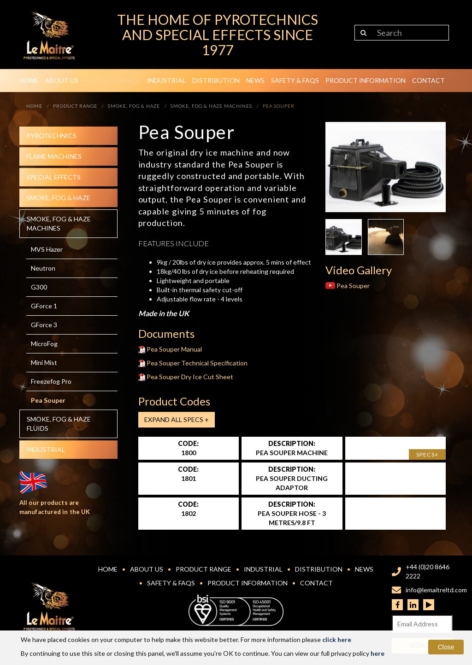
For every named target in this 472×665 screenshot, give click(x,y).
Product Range (113, 80)
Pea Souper (48, 400)
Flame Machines (54, 156)
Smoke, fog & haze (58, 198)
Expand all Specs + (176, 419)
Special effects (53, 177)
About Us (61, 80)
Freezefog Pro (51, 381)
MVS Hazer (47, 249)
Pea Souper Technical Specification (193, 363)
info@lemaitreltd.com (436, 590)
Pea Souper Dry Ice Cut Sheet (186, 377)
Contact (428, 80)
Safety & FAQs (295, 80)
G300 (39, 287)
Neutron (43, 268)
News (255, 80)
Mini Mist (44, 362)
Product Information (365, 80)
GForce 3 (44, 325)
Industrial (166, 80)
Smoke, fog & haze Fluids (59, 423)
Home (29, 80)
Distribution (216, 80)
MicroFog (44, 343)
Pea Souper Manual (170, 349)
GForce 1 (44, 306)
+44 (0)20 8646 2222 (427, 571)
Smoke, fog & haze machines (59, 223)
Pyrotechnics (51, 135)
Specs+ (427, 454)
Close (446, 647)
